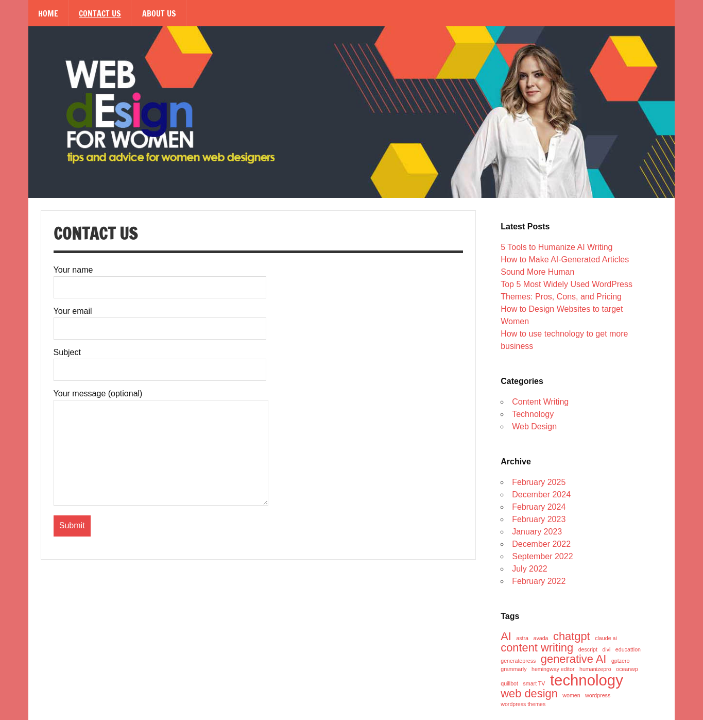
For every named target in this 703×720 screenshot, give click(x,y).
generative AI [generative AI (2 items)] (574, 659)
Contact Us (100, 13)
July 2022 (529, 568)
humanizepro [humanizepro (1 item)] (595, 669)
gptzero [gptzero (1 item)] (620, 661)
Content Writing (540, 401)
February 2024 (538, 507)
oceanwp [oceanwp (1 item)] (627, 669)
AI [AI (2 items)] (506, 636)
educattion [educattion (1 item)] (628, 649)
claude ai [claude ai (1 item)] (606, 638)
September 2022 (542, 556)
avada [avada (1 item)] (540, 638)
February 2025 (538, 482)
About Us (159, 13)
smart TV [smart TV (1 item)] (534, 683)
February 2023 (538, 519)
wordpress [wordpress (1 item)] (597, 695)
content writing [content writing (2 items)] (537, 648)
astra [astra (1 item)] (522, 638)
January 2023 (537, 531)
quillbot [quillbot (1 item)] (509, 683)
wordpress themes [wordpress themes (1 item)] (523, 704)
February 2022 (538, 581)
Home (48, 13)
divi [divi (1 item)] (606, 649)
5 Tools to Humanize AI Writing (556, 247)
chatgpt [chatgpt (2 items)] (571, 636)
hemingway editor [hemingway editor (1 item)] (553, 669)
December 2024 (541, 494)
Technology (533, 414)
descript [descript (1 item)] (587, 649)
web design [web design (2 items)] (529, 693)
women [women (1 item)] (571, 695)
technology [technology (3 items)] (586, 680)
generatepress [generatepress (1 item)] (518, 661)
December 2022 (541, 544)
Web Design (534, 426)
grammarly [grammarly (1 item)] (513, 669)
